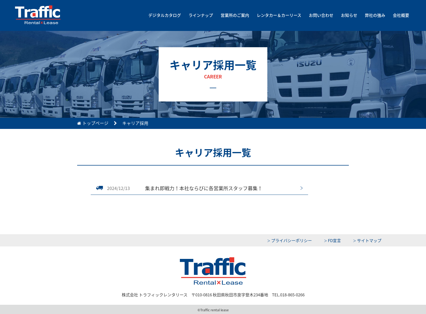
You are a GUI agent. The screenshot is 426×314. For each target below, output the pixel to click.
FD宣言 (334, 240)
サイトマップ (369, 240)
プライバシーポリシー (291, 240)
